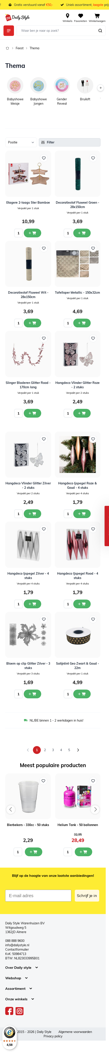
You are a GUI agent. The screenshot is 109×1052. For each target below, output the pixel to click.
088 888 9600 (14, 941)
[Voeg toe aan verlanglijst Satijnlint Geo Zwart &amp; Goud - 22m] (93, 619)
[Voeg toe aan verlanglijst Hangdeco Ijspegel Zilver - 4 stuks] (44, 529)
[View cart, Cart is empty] (97, 17)
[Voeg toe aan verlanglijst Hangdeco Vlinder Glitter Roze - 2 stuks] (93, 338)
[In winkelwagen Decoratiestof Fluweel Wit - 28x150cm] (32, 323)
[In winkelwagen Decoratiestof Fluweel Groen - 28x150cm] (82, 233)
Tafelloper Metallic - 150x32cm (77, 293)
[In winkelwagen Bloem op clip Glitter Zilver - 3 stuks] (32, 694)
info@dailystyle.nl (17, 945)
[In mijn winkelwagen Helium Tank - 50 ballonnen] (83, 851)
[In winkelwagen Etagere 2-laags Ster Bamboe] (32, 233)
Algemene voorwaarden (75, 1032)
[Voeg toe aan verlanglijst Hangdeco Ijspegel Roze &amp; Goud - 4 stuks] (93, 439)
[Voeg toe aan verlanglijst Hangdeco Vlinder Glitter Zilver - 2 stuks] (44, 439)
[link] (28, 750)
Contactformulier (17, 949)
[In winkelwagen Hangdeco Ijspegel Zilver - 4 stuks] (32, 604)
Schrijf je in (87, 895)
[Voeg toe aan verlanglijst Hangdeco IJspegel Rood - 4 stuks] (93, 529)
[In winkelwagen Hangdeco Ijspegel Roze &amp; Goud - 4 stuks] (82, 513)
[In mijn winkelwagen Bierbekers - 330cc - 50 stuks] (33, 851)
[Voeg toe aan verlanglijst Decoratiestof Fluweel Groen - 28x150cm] (93, 158)
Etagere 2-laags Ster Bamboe (28, 203)
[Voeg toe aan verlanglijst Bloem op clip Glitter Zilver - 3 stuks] (44, 619)
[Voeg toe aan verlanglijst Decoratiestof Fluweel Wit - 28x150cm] (44, 248)
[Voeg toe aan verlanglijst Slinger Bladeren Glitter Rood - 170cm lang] (44, 338)
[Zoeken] (100, 30)
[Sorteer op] (21, 142)
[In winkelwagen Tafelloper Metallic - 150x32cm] (82, 323)
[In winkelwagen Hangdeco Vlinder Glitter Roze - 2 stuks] (82, 413)
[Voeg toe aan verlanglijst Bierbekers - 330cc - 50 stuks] (43, 781)
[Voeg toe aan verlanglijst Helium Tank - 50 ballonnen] (93, 781)
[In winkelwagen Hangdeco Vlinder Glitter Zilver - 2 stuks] (32, 513)
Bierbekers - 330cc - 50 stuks (28, 825)
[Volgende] (100, 87)
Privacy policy (53, 1036)
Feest (20, 48)
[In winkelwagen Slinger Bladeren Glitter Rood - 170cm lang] (32, 413)
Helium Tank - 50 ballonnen (78, 825)
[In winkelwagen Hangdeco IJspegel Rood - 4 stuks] (82, 604)
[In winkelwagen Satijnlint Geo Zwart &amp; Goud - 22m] (82, 694)
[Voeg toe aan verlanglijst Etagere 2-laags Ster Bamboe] (44, 158)
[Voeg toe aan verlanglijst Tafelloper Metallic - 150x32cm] (93, 248)
